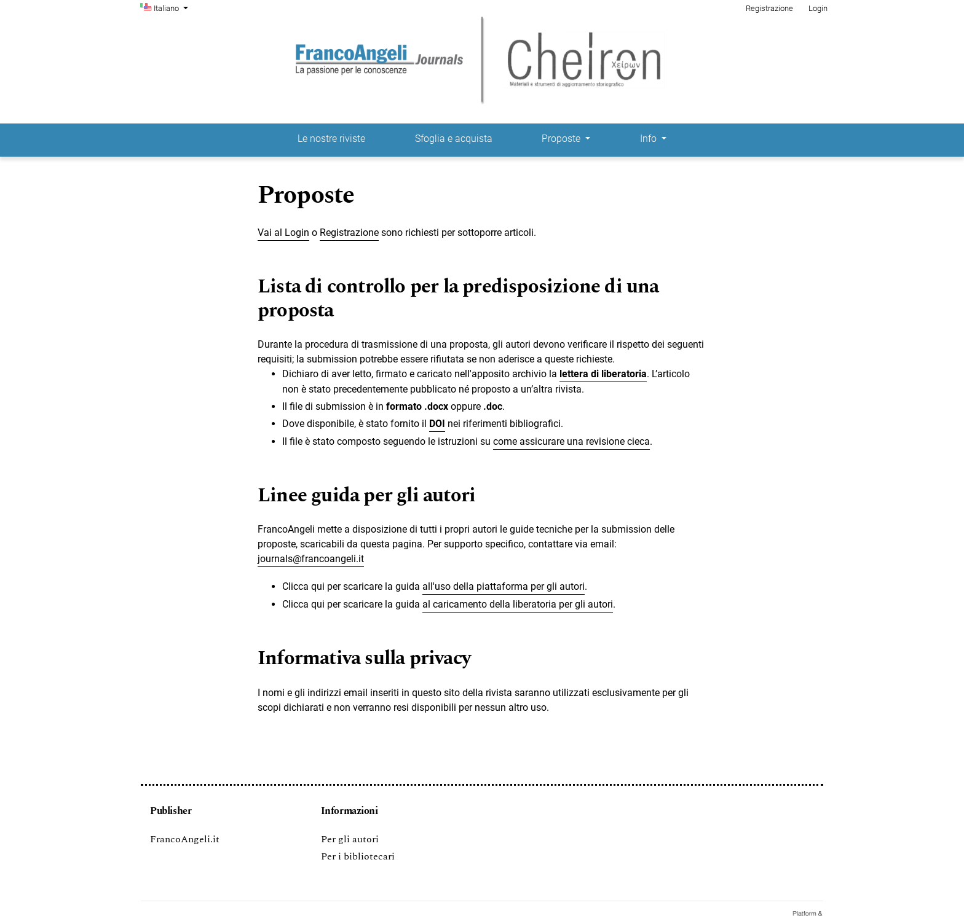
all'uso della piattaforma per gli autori (503, 586)
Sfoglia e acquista (453, 138)
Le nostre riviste (331, 138)
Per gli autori (350, 839)
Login (818, 8)
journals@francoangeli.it (311, 559)
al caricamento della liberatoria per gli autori (517, 604)
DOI (437, 423)
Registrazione (769, 8)
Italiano (172, 7)
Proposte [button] (562, 138)
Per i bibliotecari (358, 856)
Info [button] (649, 138)
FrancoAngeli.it (184, 839)
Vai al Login (283, 232)
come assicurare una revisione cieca (571, 441)
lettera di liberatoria (603, 374)
